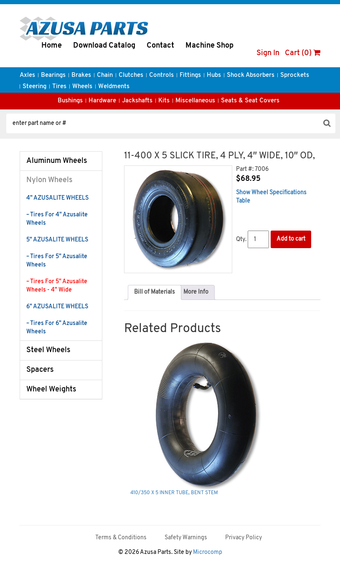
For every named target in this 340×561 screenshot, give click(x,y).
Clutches (131, 75)
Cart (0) (302, 53)
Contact (160, 46)
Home (51, 46)
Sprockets (294, 75)
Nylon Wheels (49, 180)
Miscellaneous (195, 101)
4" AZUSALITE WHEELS (57, 198)
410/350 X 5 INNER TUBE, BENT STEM (174, 492)
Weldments (113, 87)
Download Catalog (104, 46)
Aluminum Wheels (56, 161)
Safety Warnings (186, 538)
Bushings (70, 101)
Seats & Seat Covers (250, 101)
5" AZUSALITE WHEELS (57, 240)
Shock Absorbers (250, 75)
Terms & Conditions (121, 538)
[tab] (154, 292)
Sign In (267, 53)
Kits (164, 101)
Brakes (81, 75)
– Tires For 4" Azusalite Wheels (57, 219)
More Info (195, 292)
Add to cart (291, 239)
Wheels (82, 87)
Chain (105, 75)
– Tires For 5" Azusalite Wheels (56, 261)
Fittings (190, 75)
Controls (161, 75)
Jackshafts (137, 101)
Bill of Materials (154, 292)
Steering (34, 87)
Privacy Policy (243, 538)
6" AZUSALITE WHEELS (57, 307)
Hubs (214, 75)
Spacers (40, 370)
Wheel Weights (51, 389)
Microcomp (207, 552)
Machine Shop (209, 46)
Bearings (53, 75)
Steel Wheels (48, 350)
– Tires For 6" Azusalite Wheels (56, 327)
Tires (59, 87)
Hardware (102, 101)
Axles (27, 75)
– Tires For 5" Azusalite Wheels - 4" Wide (56, 286)
